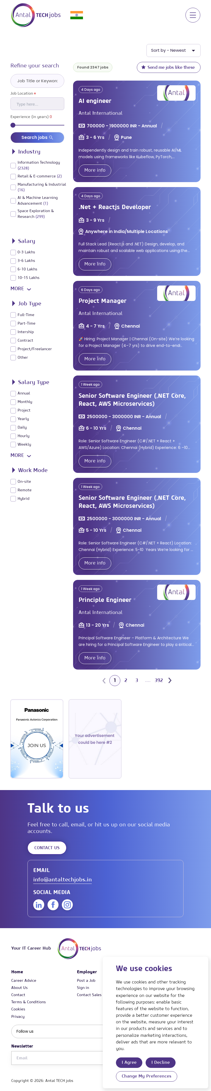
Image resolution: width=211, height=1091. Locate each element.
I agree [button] (129, 1062)
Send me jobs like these (168, 67)
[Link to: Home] (36, 15)
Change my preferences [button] (146, 1076)
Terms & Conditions (28, 1002)
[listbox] (173, 50)
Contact (18, 995)
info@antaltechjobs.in (62, 879)
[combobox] (37, 103)
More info (95, 170)
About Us (19, 988)
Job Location (23, 93)
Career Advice (23, 981)
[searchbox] (39, 103)
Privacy (17, 1017)
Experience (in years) (31, 117)
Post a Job (86, 981)
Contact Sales (89, 995)
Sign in (83, 988)
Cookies (18, 1009)
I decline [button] (160, 1062)
